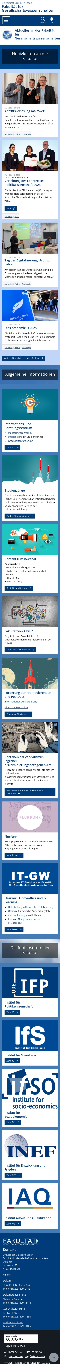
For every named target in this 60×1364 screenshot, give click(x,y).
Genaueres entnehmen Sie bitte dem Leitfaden (24, 792)
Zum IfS (10, 1060)
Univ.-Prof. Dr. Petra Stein (17, 1285)
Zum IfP (10, 1012)
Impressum (13, 1356)
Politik (17, 134)
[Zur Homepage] (30, 3)
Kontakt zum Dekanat (16, 588)
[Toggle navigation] (6, 20)
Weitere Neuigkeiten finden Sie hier (21, 358)
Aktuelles (8, 134)
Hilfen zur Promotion (16, 707)
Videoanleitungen (18, 915)
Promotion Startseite (16, 714)
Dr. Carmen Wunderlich (16, 177)
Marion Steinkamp (13, 1322)
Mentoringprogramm (20, 432)
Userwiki (12, 911)
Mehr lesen (12, 855)
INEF (17, 216)
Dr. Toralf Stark (11, 1313)
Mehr (9, 208)
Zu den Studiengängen (17, 516)
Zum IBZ (10, 447)
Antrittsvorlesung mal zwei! (25, 111)
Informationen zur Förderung (21, 701)
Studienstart (15, 436)
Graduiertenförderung (20, 440)
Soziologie (26, 134)
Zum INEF (11, 1175)
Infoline (11, 1352)
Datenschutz (35, 1356)
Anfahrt (7, 1274)
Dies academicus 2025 (21, 328)
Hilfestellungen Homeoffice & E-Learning (30, 907)
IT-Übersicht (15, 922)
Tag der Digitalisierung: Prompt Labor (27, 262)
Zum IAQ (10, 1223)
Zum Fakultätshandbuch (18, 649)
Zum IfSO (11, 1122)
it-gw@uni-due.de (30, 919)
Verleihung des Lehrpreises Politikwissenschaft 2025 (24, 183)
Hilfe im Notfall (31, 1352)
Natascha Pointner (13, 1299)
